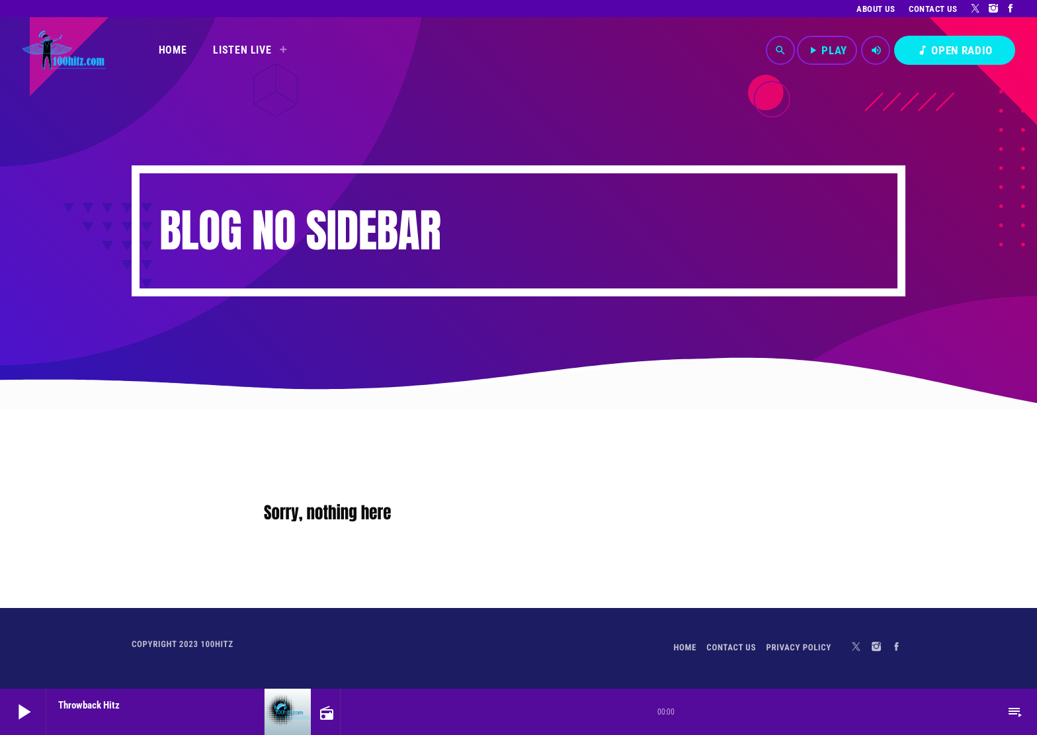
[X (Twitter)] (975, 8)
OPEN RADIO (955, 50)
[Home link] (63, 50)
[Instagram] (993, 8)
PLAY (827, 50)
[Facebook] (1010, 8)
